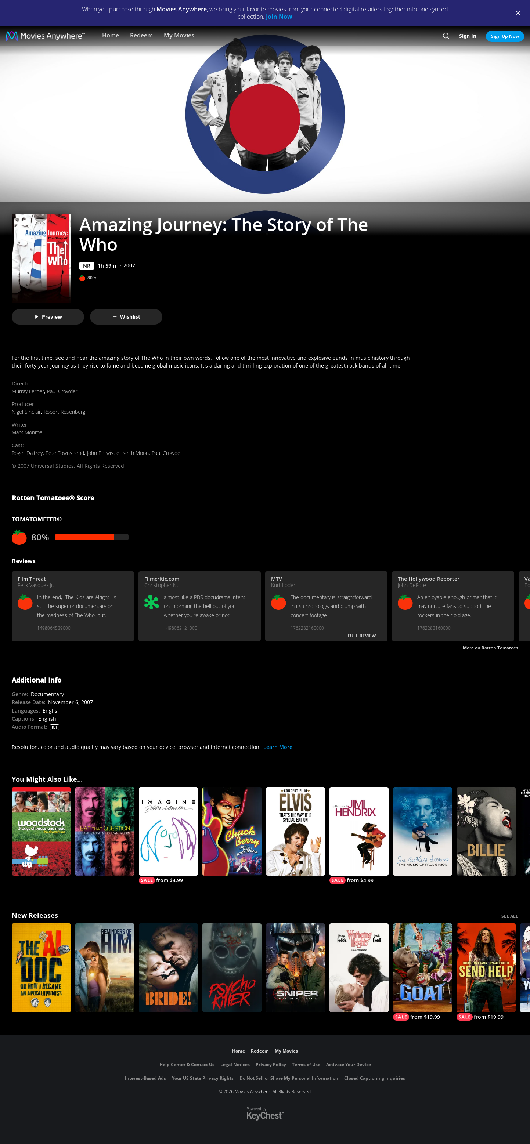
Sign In (467, 35)
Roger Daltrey (27, 452)
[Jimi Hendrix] (359, 835)
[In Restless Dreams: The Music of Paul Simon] (422, 831)
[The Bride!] (168, 967)
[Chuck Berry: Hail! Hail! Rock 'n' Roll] (232, 831)
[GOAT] (422, 972)
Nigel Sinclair (26, 411)
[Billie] (486, 831)
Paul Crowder (62, 391)
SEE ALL (509, 916)
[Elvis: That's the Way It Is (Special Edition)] (295, 831)
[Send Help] (486, 972)
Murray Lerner (28, 391)
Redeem (141, 35)
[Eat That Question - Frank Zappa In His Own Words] (104, 831)
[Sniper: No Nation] (295, 967)
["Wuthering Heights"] (359, 967)
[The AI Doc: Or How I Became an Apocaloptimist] (41, 967)
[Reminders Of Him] (104, 967)
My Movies (179, 35)
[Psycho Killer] (232, 967)
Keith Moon (135, 452)
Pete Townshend (65, 452)
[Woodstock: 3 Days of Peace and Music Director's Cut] (41, 831)
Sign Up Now (505, 36)
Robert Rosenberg (64, 411)
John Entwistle (103, 452)
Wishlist (126, 316)
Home (110, 35)
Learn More (277, 746)
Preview (48, 316)
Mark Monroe (27, 432)
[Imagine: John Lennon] (168, 835)
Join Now (279, 16)
